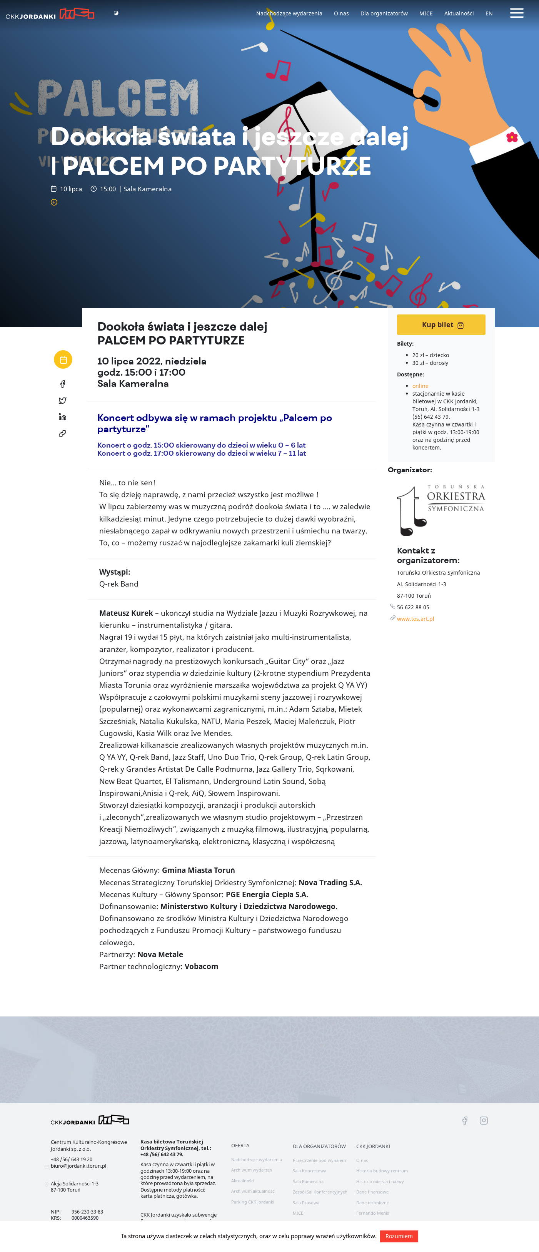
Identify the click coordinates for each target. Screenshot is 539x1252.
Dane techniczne (372, 1202)
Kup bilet (443, 324)
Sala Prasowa (306, 1202)
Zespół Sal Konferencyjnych (320, 1192)
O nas (341, 13)
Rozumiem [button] (399, 1236)
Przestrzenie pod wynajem (319, 1160)
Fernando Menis (372, 1213)
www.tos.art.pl (415, 618)
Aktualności (459, 13)
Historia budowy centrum (382, 1170)
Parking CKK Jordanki (252, 1202)
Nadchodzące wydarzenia (289, 13)
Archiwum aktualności (253, 1191)
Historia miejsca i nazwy (380, 1181)
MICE (426, 13)
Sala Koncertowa (309, 1170)
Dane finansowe (372, 1192)
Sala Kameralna (308, 1181)
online (420, 385)
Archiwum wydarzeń (251, 1170)
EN (489, 13)
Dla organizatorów (384, 13)
